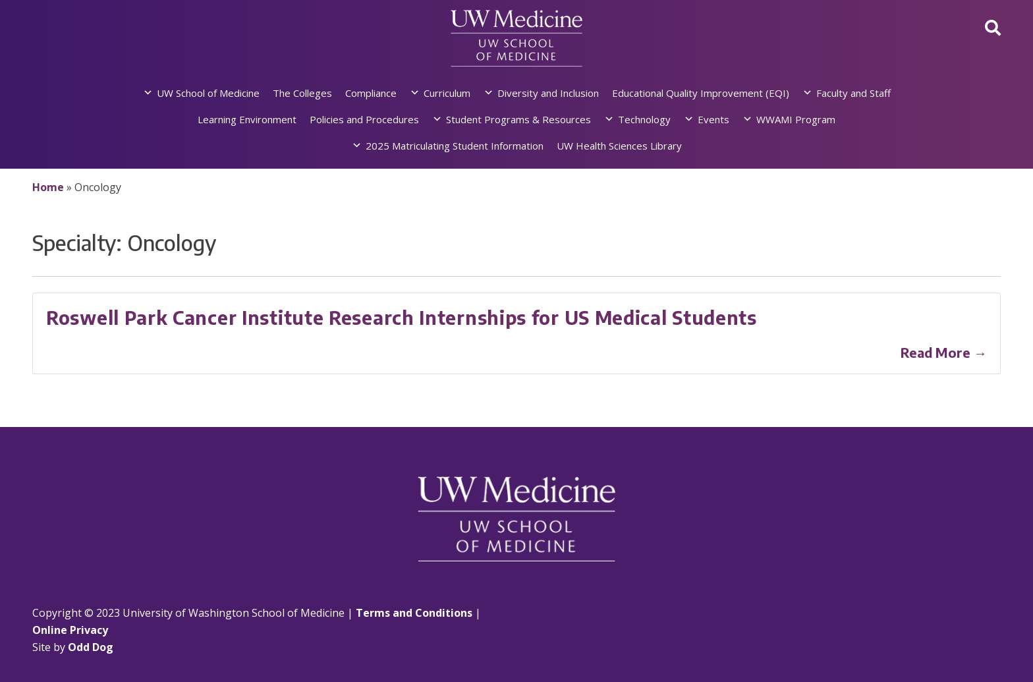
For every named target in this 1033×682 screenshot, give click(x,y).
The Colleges (302, 92)
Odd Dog (90, 647)
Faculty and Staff (853, 92)
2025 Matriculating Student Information (455, 145)
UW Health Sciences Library (619, 145)
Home (48, 187)
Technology (644, 119)
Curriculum (447, 92)
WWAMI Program (795, 119)
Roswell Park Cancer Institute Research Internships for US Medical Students (401, 317)
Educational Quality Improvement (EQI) (700, 92)
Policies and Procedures (364, 119)
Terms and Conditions (414, 613)
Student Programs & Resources (518, 119)
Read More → (944, 352)
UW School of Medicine (208, 92)
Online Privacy (70, 630)
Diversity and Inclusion (548, 92)
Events (713, 119)
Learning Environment (247, 119)
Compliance (371, 92)
